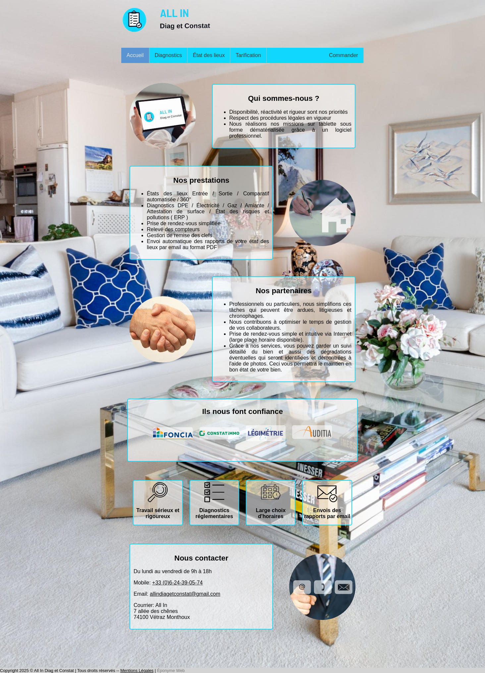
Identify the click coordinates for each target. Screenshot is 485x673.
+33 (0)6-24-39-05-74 (177, 582)
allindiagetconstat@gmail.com (185, 594)
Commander (343, 55)
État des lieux (209, 55)
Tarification (248, 55)
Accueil (135, 55)
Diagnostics (168, 55)
